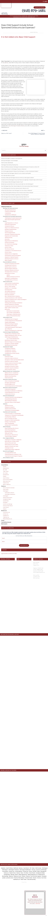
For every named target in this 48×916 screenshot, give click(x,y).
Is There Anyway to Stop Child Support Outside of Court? (12, 183)
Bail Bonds (16, 869)
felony (22, 874)
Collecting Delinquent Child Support (13, 328)
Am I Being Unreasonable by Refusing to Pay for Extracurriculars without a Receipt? (17, 193)
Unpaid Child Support (10, 323)
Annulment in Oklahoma (10, 215)
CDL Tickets (5, 474)
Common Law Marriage (10, 212)
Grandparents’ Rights (8, 347)
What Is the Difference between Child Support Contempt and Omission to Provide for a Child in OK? (20, 168)
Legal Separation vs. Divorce (11, 223)
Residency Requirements (10, 230)
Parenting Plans (8, 290)
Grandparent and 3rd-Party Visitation (13, 307)
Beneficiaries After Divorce (11, 432)
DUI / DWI (5, 470)
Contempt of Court (9, 448)
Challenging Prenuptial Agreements (13, 219)
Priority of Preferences (10, 294)
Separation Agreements (10, 225)
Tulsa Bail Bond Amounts (6, 523)
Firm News (26, 874)
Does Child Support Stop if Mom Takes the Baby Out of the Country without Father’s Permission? (19, 187)
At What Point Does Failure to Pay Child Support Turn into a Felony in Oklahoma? (16, 191)
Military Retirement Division (11, 375)
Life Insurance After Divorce (11, 435)
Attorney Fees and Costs (10, 444)
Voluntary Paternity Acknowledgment (13, 398)
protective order (9, 878)
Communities (5, 872)
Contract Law (5, 514)
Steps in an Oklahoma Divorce (12, 228)
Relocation (7, 310)
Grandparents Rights (7, 500)
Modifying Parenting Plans (11, 346)
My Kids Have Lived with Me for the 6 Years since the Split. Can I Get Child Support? (17, 185)
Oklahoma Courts (17, 877)
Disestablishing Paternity (11, 400)
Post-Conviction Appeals (7, 480)
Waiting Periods (8, 238)
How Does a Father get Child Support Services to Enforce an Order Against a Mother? (17, 178)
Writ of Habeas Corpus (8, 458)
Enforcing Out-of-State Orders (12, 442)
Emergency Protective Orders (11, 367)
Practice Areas (6, 462)
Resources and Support (8, 452)
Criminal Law (25, 872)
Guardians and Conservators (9, 413)
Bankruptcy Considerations (11, 279)
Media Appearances (23, 875)
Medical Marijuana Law (7, 519)
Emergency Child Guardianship (12, 421)
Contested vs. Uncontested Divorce (13, 251)
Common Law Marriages (41, 870)
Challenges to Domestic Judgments (13, 440)
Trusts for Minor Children (11, 437)
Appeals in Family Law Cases (11, 447)
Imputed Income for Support (11, 320)
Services (39, 878)
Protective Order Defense (8, 506)
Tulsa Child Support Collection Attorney (16, 125)
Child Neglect (5, 496)
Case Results (26, 869)
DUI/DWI (34, 872)
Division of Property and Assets (12, 264)
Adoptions (3, 869)
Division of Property (9, 243)
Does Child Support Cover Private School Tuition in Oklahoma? (38, 134)
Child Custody (5, 490)
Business (21, 869)
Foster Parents (6, 508)
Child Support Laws (7, 318)
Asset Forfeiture (6, 479)
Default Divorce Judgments (11, 254)
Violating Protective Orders (11, 365)
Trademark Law (6, 518)
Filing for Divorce (9, 232)
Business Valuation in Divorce (12, 271)
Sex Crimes (43, 878)
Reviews (35, 878)
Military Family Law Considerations (11, 372)
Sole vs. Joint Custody (10, 287)
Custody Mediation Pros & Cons (12, 393)
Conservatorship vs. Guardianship (13, 414)
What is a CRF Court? (6, 133)
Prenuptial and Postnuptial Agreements (12, 217)
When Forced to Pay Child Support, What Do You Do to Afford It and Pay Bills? (16, 174)
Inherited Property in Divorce (11, 259)
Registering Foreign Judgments (12, 450)
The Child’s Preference (10, 292)
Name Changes (8, 261)
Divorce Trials (8, 248)
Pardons (4, 477)
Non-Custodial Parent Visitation (12, 297)
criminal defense (18, 872)
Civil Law (33, 870)
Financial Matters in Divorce (9, 263)
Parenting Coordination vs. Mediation (13, 391)
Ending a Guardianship (10, 422)
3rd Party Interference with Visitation (13, 298)
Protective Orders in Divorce (11, 359)
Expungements (6, 475)
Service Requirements (10, 233)
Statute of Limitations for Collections (13, 331)
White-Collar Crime (6, 482)
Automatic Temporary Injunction (12, 235)
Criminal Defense (4, 465)
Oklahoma (11, 877)
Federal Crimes (6, 483)
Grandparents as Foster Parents (12, 354)
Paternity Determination (7, 498)
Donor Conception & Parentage (12, 382)
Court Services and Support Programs (13, 457)
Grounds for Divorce (9, 227)
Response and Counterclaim (11, 236)
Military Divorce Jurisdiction (11, 373)
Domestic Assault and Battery (11, 369)
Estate (38, 872)
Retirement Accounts (10, 274)
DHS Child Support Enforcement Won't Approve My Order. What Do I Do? (15, 197)
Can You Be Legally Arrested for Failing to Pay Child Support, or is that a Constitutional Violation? (19, 172)
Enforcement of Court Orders (11, 445)
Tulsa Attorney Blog (31, 880)
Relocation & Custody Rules (13, 311)
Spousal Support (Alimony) (11, 269)
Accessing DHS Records (10, 453)
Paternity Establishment (8, 396)
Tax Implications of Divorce (11, 272)
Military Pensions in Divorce (13, 277)
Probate (2, 521)
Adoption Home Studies (10, 409)
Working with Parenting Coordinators (13, 303)
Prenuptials (5, 503)
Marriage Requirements (10, 210)
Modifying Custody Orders (11, 341)
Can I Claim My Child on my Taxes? (8, 176)
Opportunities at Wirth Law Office (9, 554)
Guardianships (6, 501)
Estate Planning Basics (10, 430)
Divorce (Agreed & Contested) (8, 488)
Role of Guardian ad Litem (11, 419)
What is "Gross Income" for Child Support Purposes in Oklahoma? (13, 170)
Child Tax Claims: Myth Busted (7, 163)
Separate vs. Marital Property (11, 258)
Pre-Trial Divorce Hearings (11, 245)
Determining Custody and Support (13, 256)
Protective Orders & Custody (11, 362)
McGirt (16, 875)
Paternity (28, 877)
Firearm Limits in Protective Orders (13, 364)
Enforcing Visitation (9, 295)
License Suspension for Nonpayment (13, 321)
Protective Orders (9, 357)
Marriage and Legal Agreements (10, 209)
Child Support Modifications (11, 338)
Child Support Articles (9, 156)
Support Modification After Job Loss (13, 336)
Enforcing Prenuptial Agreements (12, 220)
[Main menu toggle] (45, 1)
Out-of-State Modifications (13, 339)
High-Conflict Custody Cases (11, 308)
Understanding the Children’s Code (13, 455)
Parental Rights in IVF (10, 385)
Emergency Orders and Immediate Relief (14, 360)
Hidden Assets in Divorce (11, 267)
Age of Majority (8, 329)
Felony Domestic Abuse (10, 370)
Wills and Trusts (8, 434)
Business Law (4, 511)
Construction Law (6, 513)
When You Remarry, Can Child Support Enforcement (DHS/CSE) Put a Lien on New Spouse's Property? (20, 200)
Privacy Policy (24, 883)
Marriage (12, 875)
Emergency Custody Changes (11, 344)
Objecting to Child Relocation (13, 315)
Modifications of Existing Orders (12, 334)
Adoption (5, 404)
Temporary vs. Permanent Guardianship (14, 416)
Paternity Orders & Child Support (12, 403)
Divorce (5, 222)
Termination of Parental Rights (12, 411)
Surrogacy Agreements (10, 383)
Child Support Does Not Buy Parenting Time (9, 165)
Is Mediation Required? (10, 390)
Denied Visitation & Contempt (12, 305)
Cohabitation (8, 214)
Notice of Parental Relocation (13, 316)
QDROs (8, 276)
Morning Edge (5, 877)
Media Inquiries (4, 524)
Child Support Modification (10, 495)
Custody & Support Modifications (10, 333)
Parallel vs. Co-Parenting (10, 289)
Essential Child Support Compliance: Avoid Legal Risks (11, 159)
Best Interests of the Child (11, 285)
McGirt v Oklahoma (6, 485)
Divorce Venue (8, 253)
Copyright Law (6, 516)
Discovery (7, 240)
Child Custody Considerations (12, 284)
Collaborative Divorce (10, 395)
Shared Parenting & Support (11, 325)
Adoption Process (9, 406)
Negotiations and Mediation (11, 241)
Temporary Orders (9, 246)
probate (4, 878)
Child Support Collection (9, 493)
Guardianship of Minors (10, 417)
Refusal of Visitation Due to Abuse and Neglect (15, 300)
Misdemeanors (6, 469)
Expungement (43, 872)
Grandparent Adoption (10, 349)
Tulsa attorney (5, 62)
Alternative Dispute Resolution (10, 388)
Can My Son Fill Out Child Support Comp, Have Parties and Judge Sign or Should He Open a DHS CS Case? (21, 180)
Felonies (4, 467)
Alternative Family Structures (10, 380)
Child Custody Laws (7, 282)
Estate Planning (6, 427)
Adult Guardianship (9, 424)
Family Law (3, 487)
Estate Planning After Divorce (11, 429)
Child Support (5, 492)
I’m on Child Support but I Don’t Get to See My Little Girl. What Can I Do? (15, 189)
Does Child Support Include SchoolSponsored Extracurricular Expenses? (18, 26)
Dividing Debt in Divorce (10, 266)
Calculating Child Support (11, 326)
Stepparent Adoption (9, 408)
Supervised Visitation (10, 302)
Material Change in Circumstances (13, 342)
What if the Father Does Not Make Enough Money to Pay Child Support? (15, 195)
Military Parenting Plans (10, 377)
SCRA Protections (9, 378)
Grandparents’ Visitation (10, 352)
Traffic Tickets (5, 472)
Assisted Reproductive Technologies (13, 386)
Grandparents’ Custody (10, 351)
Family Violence (6, 355)
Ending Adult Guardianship (11, 426)
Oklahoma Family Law (6, 207)
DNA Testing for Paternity (11, 401)
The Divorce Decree (9, 250)
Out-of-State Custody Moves (13, 313)
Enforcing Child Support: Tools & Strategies (9, 161)
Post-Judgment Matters (8, 439)
